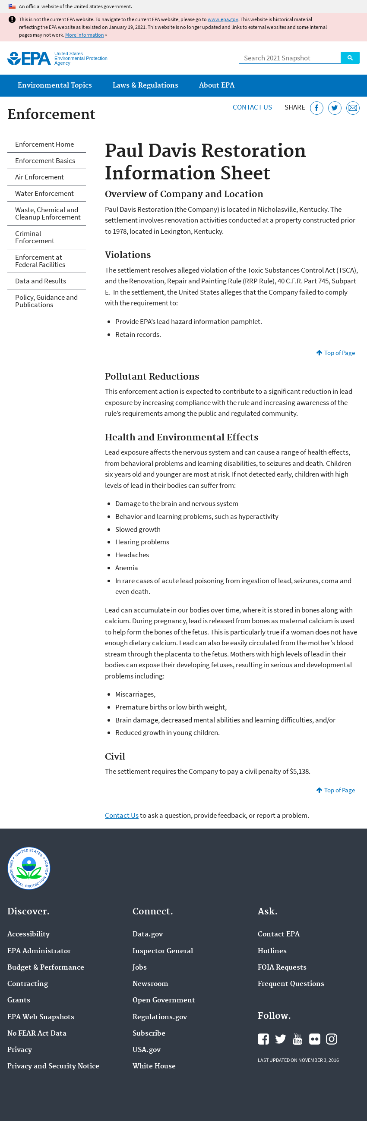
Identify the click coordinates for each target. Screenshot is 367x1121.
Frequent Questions (291, 984)
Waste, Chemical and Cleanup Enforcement (48, 213)
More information (84, 34)
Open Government (164, 1001)
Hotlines (272, 951)
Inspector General (163, 951)
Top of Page (339, 353)
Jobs (140, 968)
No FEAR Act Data (36, 1034)
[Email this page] (353, 108)
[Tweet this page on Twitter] (335, 108)
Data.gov (148, 935)
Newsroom (150, 984)
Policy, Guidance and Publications (46, 300)
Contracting (27, 984)
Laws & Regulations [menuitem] (145, 86)
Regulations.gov (160, 1017)
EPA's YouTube (297, 1039)
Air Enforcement (39, 177)
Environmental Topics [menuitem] (55, 86)
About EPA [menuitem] (216, 86)
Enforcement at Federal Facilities (40, 260)
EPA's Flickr (314, 1039)
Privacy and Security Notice (53, 1067)
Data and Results (40, 281)
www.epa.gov (223, 19)
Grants (18, 1001)
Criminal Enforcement (34, 237)
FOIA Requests (282, 968)
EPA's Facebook (263, 1039)
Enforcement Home (44, 144)
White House (154, 1067)
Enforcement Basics (45, 160)
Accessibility (28, 935)
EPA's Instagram (331, 1039)
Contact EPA (279, 935)
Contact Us (252, 107)
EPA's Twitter (280, 1039)
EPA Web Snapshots (40, 1017)
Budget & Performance (45, 968)
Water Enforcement (44, 193)
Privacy (19, 1050)
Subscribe (149, 1034)
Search (350, 58)
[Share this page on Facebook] (316, 108)
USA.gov (147, 1050)
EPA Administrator (39, 951)
